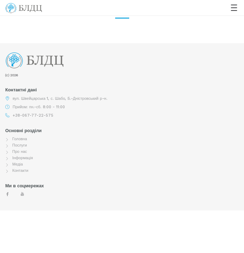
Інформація (22, 158)
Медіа (17, 164)
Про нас (19, 151)
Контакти (20, 170)
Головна (19, 139)
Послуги (19, 145)
